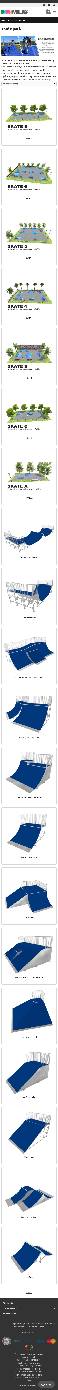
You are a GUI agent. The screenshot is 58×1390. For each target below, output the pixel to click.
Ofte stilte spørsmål (37, 1326)
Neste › (29, 1292)
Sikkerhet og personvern (43, 1323)
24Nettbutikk (34, 1386)
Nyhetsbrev (19, 1326)
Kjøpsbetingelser (21, 1323)
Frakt (8, 1323)
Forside (4, 20)
